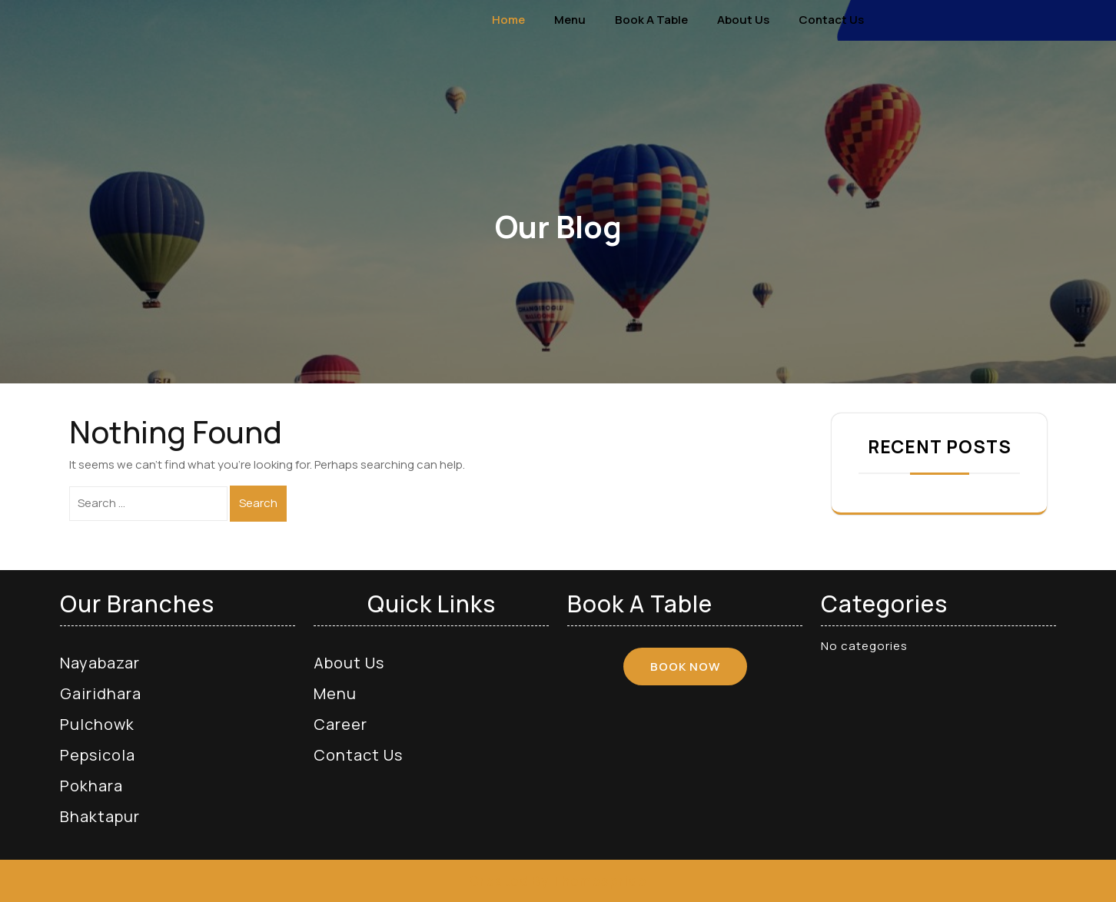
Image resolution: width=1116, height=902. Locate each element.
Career (340, 724)
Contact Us (831, 20)
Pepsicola (97, 754)
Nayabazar (100, 662)
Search (258, 503)
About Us (743, 20)
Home (508, 20)
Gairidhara (100, 693)
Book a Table (651, 20)
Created (499, 881)
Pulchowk (97, 724)
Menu (570, 20)
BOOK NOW (685, 666)
